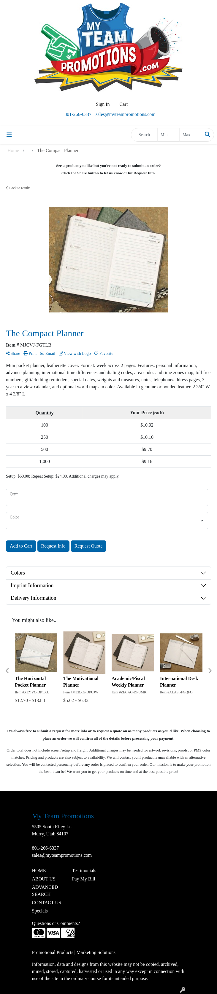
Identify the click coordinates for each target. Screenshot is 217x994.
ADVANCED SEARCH (45, 891)
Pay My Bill (83, 878)
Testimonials (84, 870)
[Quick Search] (144, 135)
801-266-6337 (77, 114)
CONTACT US (46, 902)
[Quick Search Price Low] (168, 135)
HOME (39, 870)
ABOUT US (44, 878)
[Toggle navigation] (9, 135)
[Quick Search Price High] (190, 135)
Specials (40, 910)
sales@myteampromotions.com (126, 114)
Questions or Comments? (56, 923)
